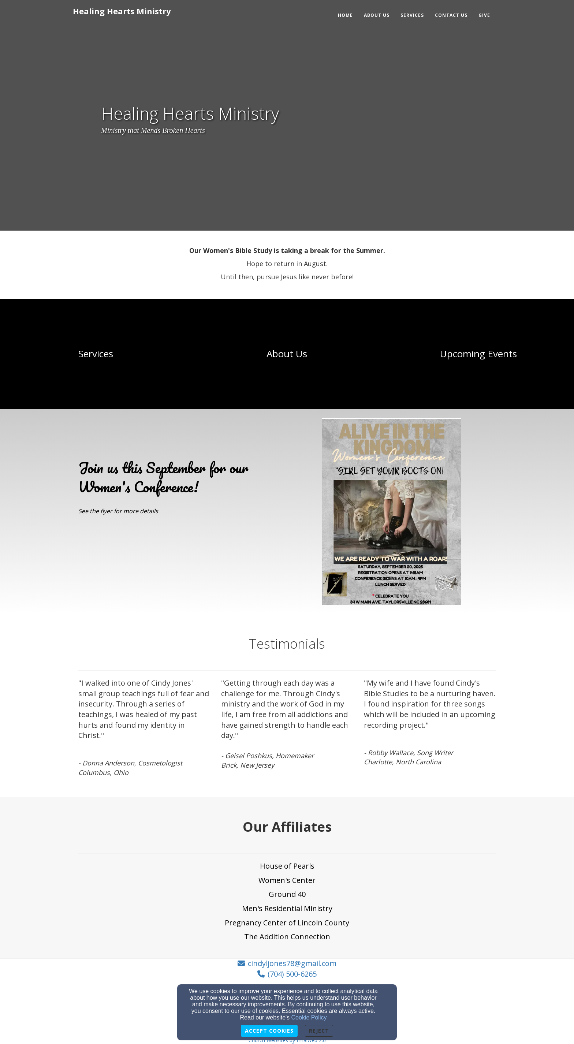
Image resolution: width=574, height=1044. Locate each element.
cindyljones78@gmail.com (292, 963)
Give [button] (484, 15)
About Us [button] (377, 15)
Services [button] (412, 15)
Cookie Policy (309, 1017)
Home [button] (345, 15)
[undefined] (95, 354)
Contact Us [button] (451, 15)
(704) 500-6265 (292, 974)
